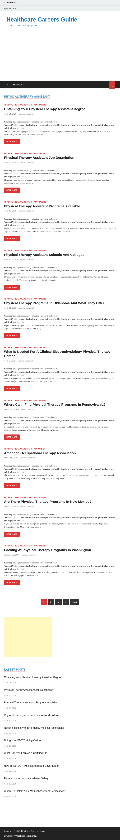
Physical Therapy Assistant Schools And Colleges (44, 254)
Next (75, 602)
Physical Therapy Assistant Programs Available (42, 206)
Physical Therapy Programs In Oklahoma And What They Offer (54, 303)
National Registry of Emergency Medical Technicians (34, 727)
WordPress (20, 836)
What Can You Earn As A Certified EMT (26, 753)
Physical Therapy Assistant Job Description (39, 157)
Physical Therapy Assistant (18, 105)
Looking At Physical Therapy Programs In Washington (47, 550)
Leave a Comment (26, 114)
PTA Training (40, 105)
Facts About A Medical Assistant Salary (26, 778)
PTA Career (39, 153)
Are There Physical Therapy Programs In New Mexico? (48, 501)
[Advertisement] (60, 56)
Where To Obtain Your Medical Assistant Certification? (34, 791)
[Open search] (112, 85)
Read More (10, 141)
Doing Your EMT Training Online (22, 740)
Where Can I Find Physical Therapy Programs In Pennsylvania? (55, 404)
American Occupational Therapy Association (40, 453)
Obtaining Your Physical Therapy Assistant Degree (44, 109)
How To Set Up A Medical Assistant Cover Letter (31, 765)
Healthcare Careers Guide (41, 19)
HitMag (32, 836)
